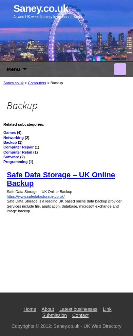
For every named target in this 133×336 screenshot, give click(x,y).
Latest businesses (78, 309)
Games (9, 132)
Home (29, 309)
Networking (13, 138)
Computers (37, 83)
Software (11, 157)
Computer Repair (18, 147)
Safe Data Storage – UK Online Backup (61, 179)
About (48, 309)
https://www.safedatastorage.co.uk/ (36, 196)
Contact (80, 315)
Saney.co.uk (13, 83)
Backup (10, 142)
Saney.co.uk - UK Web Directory (87, 326)
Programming (15, 162)
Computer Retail (17, 152)
